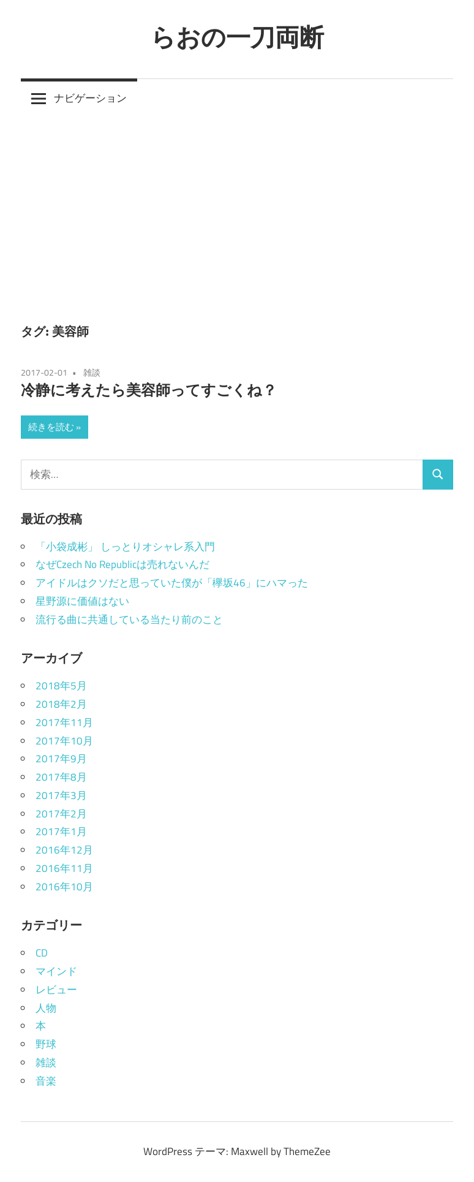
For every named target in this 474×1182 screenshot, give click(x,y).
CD (42, 953)
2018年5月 (61, 686)
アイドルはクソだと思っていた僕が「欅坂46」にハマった (172, 583)
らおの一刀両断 (237, 36)
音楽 (46, 1081)
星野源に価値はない (82, 601)
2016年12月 (64, 850)
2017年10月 (64, 741)
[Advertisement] (237, 210)
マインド (56, 971)
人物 (46, 1008)
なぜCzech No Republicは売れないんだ (122, 564)
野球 (46, 1044)
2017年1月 (61, 831)
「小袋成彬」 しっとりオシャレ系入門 (125, 547)
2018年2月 (61, 704)
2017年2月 (61, 814)
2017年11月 (64, 722)
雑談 (91, 372)
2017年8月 (61, 777)
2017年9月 (61, 759)
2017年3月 (61, 795)
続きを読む (51, 427)
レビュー (56, 990)
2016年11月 (64, 868)
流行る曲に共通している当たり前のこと (129, 619)
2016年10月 (64, 887)
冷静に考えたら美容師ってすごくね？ (149, 390)
